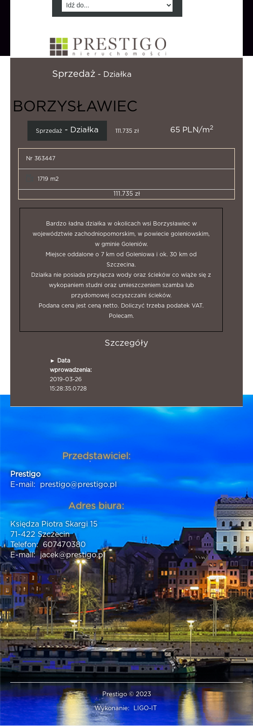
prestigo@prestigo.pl (78, 484)
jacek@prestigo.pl (72, 555)
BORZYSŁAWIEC (75, 106)
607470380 (64, 544)
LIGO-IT (145, 708)
